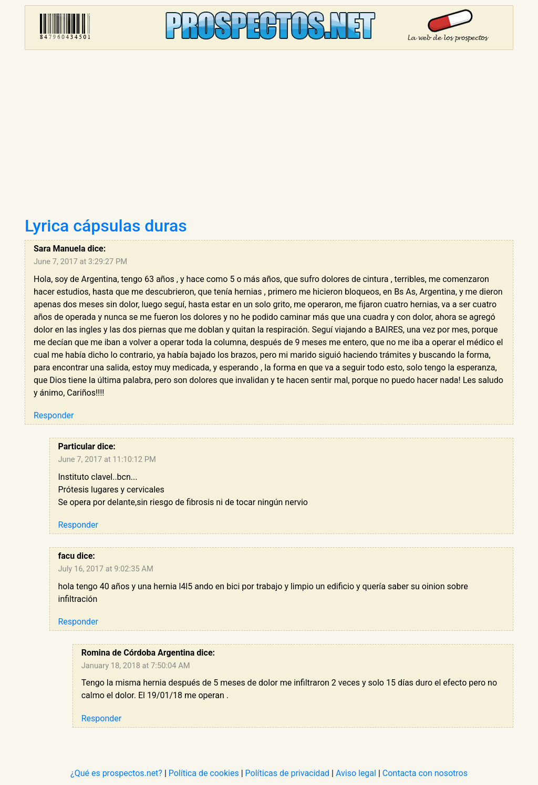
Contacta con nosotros (425, 773)
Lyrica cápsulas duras (106, 226)
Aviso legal (356, 773)
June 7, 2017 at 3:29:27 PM (80, 261)
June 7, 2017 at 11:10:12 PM (107, 459)
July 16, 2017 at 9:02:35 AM (105, 568)
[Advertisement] (269, 136)
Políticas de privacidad (287, 773)
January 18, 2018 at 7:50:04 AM (135, 665)
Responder (54, 415)
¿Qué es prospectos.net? (116, 773)
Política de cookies (204, 773)
